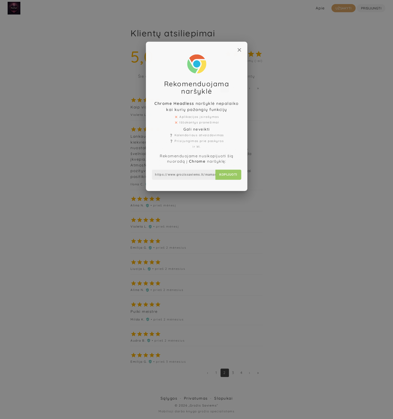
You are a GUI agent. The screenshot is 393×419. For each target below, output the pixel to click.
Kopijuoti (225, 157)
